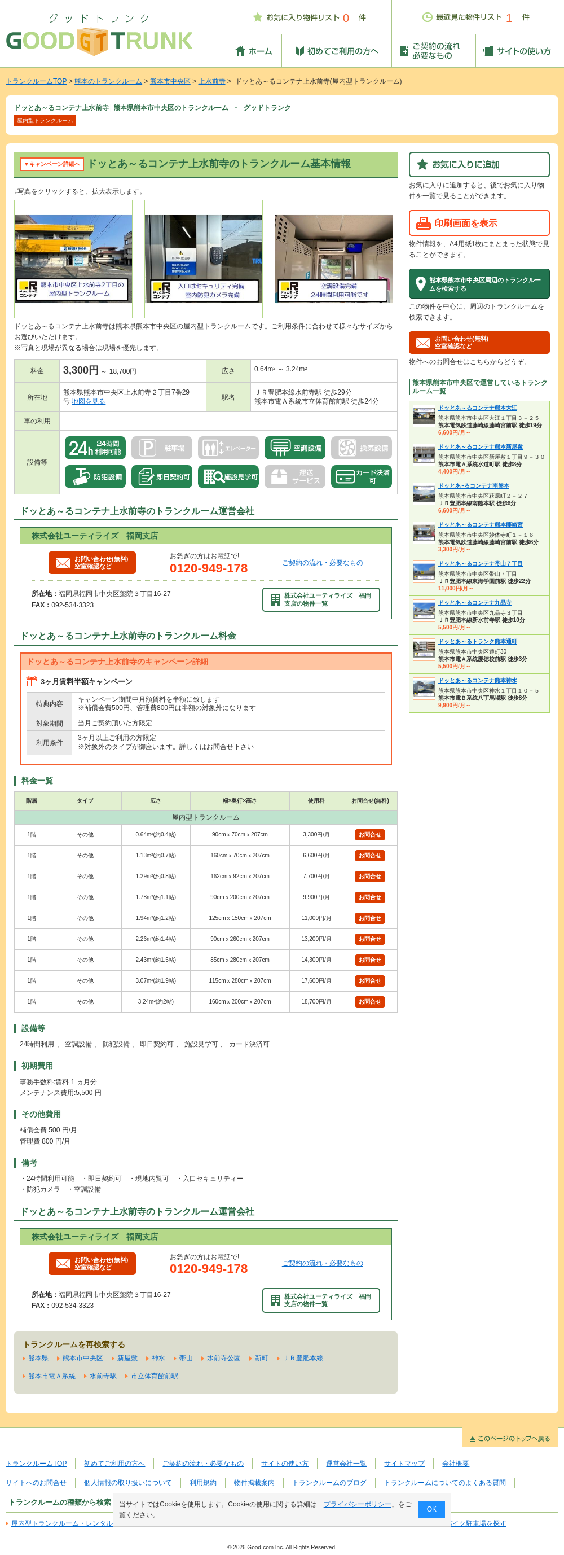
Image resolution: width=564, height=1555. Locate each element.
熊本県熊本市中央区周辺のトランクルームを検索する (485, 284)
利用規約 (203, 1483)
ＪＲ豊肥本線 (303, 1358)
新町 (261, 1358)
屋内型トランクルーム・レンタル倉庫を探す (79, 1523)
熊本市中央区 (170, 81)
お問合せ (370, 834)
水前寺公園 (224, 1358)
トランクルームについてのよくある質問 (445, 1483)
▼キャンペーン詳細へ (52, 164)
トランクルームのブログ (329, 1483)
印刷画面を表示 (465, 223)
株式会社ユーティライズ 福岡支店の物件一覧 (321, 599)
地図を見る (88, 401)
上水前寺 (212, 81)
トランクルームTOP (36, 81)
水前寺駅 (103, 1376)
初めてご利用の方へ (114, 1464)
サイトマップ (404, 1464)
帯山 (186, 1358)
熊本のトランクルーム (108, 81)
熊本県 (38, 1358)
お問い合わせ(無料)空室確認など (92, 562)
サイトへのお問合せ (36, 1483)
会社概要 (455, 1464)
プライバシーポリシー (357, 1504)
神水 (158, 1358)
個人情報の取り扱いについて (128, 1483)
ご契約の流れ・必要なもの (322, 563)
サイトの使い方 (285, 1464)
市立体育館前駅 (154, 1376)
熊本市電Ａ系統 (52, 1376)
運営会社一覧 (346, 1464)
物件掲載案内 (254, 1483)
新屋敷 (127, 1358)
